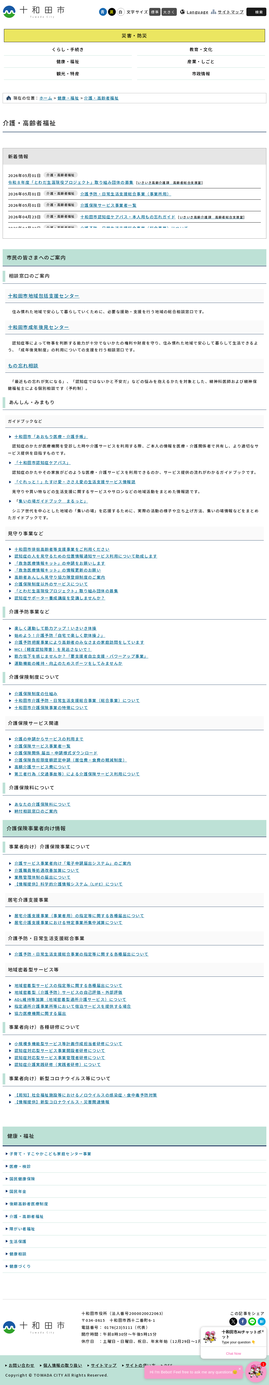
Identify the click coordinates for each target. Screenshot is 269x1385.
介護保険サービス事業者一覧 (108, 205)
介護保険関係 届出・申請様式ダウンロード (56, 752)
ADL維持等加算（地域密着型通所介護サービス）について (70, 999)
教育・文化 (201, 49)
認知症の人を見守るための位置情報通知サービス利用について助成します (85, 556)
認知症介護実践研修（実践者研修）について (57, 1064)
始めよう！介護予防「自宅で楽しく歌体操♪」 (59, 635)
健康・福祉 (67, 61)
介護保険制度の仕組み (36, 693)
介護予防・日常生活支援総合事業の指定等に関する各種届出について (81, 954)
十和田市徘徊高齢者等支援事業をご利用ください (62, 549)
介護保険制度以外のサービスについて (51, 584)
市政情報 (201, 73)
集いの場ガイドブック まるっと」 (53, 501)
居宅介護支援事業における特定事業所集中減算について (68, 922)
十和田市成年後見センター (38, 327)
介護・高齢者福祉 (101, 98)
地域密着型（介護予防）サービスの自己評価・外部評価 (68, 992)
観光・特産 (67, 73)
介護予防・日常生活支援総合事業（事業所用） (125, 194)
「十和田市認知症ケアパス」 (42, 462)
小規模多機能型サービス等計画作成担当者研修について (68, 1043)
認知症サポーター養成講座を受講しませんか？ (59, 598)
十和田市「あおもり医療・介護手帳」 (51, 436)
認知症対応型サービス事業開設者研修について (59, 1050)
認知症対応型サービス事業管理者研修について (59, 1057)
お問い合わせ (22, 1365)
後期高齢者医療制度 (28, 1203)
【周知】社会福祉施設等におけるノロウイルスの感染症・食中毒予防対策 (85, 1095)
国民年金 (18, 1191)
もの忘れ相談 (23, 365)
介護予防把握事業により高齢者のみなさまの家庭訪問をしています (79, 642)
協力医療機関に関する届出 (40, 1013)
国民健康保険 (22, 1178)
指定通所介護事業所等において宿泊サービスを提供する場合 (72, 1006)
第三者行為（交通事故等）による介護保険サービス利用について (77, 774)
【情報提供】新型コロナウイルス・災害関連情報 (62, 1101)
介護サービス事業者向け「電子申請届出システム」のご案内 (72, 863)
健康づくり (20, 1266)
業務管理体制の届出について (42, 877)
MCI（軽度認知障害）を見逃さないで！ (53, 649)
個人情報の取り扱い (62, 1365)
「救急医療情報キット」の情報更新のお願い (57, 570)
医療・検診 (20, 1166)
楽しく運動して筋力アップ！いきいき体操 (55, 628)
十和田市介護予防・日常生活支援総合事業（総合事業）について (77, 700)
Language (197, 11)
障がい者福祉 (22, 1228)
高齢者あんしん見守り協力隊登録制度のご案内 (59, 577)
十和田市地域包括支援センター (44, 295)
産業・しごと (201, 61)
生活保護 (18, 1241)
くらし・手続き (68, 49)
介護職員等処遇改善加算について (46, 870)
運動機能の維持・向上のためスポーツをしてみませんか (68, 663)
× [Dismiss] (263, 1331)
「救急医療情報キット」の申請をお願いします (59, 563)
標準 (155, 11)
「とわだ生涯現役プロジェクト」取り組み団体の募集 (66, 590)
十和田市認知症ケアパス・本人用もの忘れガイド (162, 216)
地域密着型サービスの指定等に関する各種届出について (68, 985)
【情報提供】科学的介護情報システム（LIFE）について (68, 884)
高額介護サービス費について (42, 766)
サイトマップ (231, 11)
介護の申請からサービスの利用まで (49, 738)
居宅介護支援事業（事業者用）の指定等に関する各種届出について (79, 915)
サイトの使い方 (141, 1365)
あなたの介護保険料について (42, 804)
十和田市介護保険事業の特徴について (51, 707)
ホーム (45, 98)
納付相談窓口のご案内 (36, 811)
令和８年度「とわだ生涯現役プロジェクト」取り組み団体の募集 (105, 182)
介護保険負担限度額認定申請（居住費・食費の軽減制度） (70, 760)
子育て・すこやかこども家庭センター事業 (50, 1153)
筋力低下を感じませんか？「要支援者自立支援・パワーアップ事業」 (81, 656)
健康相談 (18, 1253)
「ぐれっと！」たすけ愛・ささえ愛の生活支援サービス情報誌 (75, 481)
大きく (169, 11)
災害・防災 (134, 35)
